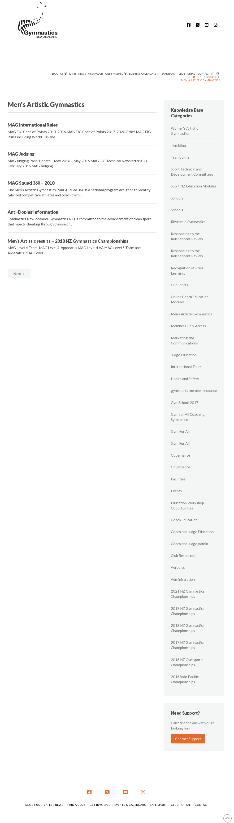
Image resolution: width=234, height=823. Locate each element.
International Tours (186, 367)
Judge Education (184, 355)
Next (17, 273)
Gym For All (180, 431)
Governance (180, 455)
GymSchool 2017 (184, 402)
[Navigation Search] (217, 58)
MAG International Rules (33, 124)
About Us (32, 804)
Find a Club (76, 804)
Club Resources (183, 555)
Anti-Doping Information (33, 212)
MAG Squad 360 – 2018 (31, 183)
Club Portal (181, 804)
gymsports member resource (194, 390)
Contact (202, 804)
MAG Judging (21, 154)
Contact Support (188, 739)
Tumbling (178, 145)
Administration (183, 579)
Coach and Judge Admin (189, 544)
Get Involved (100, 804)
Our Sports (179, 285)
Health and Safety (185, 379)
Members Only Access (188, 326)
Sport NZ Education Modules (193, 186)
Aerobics (178, 567)
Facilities (178, 479)
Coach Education (184, 520)
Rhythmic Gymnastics (188, 222)
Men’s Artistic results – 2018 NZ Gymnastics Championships (68, 241)
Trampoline (180, 157)
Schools (177, 198)
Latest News (53, 804)
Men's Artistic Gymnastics (191, 314)
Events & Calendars (130, 804)
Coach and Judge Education (192, 532)
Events (176, 491)
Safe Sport (158, 804)
